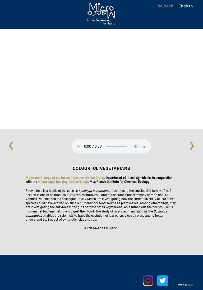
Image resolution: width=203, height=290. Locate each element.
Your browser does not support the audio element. (111, 146)
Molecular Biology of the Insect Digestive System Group (65, 178)
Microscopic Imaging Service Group (63, 182)
